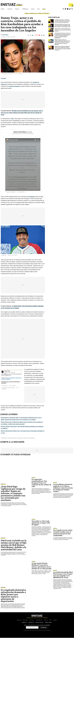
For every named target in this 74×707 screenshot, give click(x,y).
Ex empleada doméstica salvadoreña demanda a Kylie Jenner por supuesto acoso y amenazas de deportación (62, 23)
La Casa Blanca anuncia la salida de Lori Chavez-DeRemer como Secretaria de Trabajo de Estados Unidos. (63, 490)
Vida (50, 9)
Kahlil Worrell (5, 37)
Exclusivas (13, 9)
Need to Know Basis (20, 134)
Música (43, 9)
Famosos (23, 9)
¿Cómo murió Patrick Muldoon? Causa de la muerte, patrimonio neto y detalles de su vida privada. (42, 568)
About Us (24, 624)
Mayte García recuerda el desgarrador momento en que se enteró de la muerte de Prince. (63, 32)
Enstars (12, 4)
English (57, 9)
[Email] (41, 37)
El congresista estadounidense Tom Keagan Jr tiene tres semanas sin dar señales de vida (41, 485)
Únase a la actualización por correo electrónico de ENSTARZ (37, 627)
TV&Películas (33, 9)
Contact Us (31, 624)
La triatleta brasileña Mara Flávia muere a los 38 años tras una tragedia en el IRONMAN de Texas (63, 577)
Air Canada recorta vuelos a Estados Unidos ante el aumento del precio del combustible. (62, 535)
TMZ (12, 121)
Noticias (4, 9)
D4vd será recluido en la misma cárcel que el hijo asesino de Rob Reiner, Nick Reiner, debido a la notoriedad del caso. (63, 27)
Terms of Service (39, 624)
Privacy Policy (48, 624)
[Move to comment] (44, 37)
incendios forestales (14, 88)
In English (3, 80)
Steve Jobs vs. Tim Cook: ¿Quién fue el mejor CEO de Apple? (41, 525)
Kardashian (32, 199)
